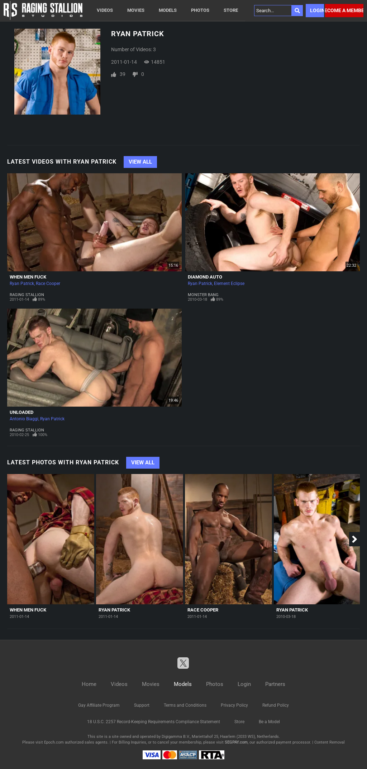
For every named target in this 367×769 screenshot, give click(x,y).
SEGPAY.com (236, 742)
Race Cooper (48, 283)
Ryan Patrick (22, 283)
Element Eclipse (229, 283)
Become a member (344, 10)
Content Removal (329, 742)
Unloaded (21, 412)
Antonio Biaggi (24, 418)
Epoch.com (54, 742)
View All (140, 162)
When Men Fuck (28, 277)
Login (317, 10)
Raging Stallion (27, 294)
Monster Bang (203, 294)
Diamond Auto (205, 277)
